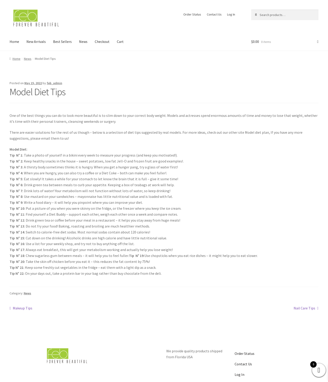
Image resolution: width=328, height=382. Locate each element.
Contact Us (214, 14)
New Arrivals (36, 41)
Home (14, 41)
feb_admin (54, 83)
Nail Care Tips (304, 307)
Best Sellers (62, 41)
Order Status (192, 14)
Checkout (102, 41)
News (83, 41)
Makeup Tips (22, 307)
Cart (120, 41)
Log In (231, 14)
